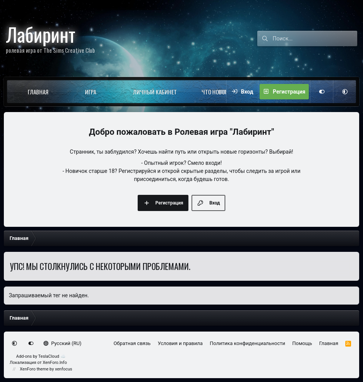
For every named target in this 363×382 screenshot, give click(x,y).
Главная (38, 91)
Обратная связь (132, 343)
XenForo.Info (55, 362)
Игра (90, 91)
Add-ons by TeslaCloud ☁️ (41, 356)
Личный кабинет (155, 91)
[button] (62, 91)
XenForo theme (34, 369)
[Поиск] (315, 38)
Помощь (302, 343)
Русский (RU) (62, 343)
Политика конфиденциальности (247, 343)
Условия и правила (180, 343)
